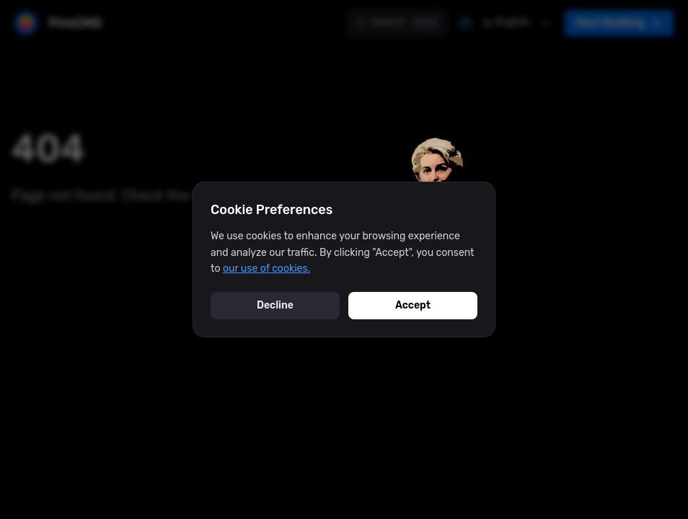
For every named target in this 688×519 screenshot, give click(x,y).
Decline (275, 305)
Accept (413, 305)
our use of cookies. (266, 268)
